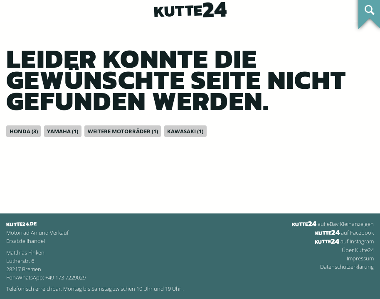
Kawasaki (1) (185, 131)
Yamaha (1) (62, 131)
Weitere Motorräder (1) (123, 131)
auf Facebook (344, 232)
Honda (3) (24, 131)
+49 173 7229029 (65, 277)
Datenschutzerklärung (347, 266)
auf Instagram (344, 241)
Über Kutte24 (358, 250)
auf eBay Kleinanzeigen (333, 224)
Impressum (360, 258)
